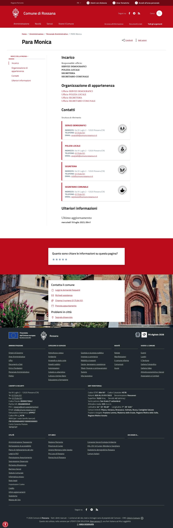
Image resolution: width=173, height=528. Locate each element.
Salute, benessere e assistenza (93, 364)
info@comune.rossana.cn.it (82, 176)
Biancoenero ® (96, 521)
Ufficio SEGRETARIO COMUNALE (78, 101)
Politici (11, 375)
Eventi (143, 352)
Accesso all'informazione (114, 24)
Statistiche (13, 495)
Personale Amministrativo (57, 34)
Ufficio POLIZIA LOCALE (74, 94)
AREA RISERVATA (85, 524)
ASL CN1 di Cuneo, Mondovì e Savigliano (103, 445)
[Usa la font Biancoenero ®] (97, 3)
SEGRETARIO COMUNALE (76, 186)
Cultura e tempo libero (57, 375)
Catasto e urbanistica (56, 371)
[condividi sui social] (127, 40)
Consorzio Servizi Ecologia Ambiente (101, 442)
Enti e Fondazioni (15, 368)
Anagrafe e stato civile (57, 360)
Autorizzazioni (53, 368)
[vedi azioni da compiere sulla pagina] (140, 40)
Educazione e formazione (58, 379)
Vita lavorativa (86, 375)
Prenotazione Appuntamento (20, 457)
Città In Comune (133, 517)
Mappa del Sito (15, 499)
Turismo (84, 371)
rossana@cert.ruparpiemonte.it (26, 406)
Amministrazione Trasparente (20, 442)
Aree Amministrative (17, 356)
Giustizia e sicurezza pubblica (92, 352)
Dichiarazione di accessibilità (20, 445)
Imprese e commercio (89, 356)
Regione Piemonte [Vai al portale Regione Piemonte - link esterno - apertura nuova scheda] (17, 3)
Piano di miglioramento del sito (21, 449)
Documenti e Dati (15, 364)
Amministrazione (36, 34)
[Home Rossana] (33, 13)
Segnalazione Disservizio (18, 461)
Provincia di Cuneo (55, 445)
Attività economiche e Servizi (152, 371)
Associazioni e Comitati (150, 375)
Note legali (13, 480)
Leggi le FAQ (14, 453)
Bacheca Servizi (15, 468)
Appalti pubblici (54, 364)
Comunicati (118, 364)
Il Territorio (145, 360)
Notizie (117, 352)
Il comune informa (121, 360)
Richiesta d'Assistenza (17, 465)
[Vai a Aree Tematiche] (121, 3)
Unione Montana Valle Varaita (60, 449)
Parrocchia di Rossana (57, 457)
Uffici (11, 360)
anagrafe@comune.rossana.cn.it (84, 135)
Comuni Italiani (93, 453)
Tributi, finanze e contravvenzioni (94, 368)
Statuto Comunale (16, 472)
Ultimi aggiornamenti (17, 492)
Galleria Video (146, 368)
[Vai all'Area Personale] (147, 3)
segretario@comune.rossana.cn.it (84, 196)
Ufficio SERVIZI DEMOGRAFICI (77, 91)
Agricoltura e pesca (55, 352)
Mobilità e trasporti (88, 360)
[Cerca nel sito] (159, 13)
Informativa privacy (16, 476)
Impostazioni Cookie (17, 484)
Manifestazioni (120, 356)
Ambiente (52, 356)
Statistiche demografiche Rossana (101, 449)
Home (24, 34)
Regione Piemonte (55, 442)
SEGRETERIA (71, 166)
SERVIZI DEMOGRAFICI (75, 125)
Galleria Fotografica (148, 364)
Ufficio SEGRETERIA (72, 97)
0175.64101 (80, 132)
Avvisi (116, 368)
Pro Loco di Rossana (56, 453)
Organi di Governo (16, 352)
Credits (11, 488)
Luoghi (143, 356)
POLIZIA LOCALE (72, 145)
